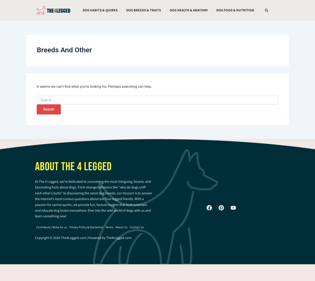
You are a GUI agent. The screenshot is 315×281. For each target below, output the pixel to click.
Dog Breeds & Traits (143, 10)
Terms (109, 227)
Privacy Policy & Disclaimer (86, 227)
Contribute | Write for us (51, 227)
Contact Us (137, 227)
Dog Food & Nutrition (235, 10)
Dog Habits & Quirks (100, 10)
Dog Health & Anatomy (189, 10)
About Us (122, 227)
